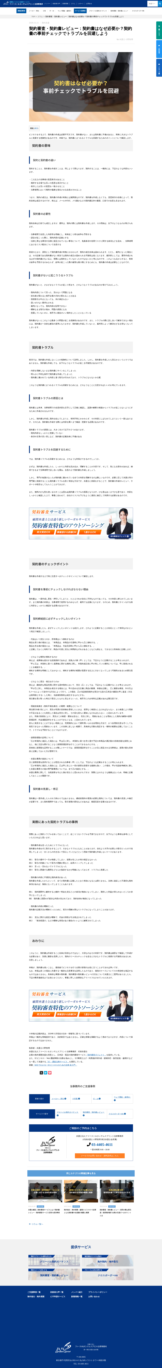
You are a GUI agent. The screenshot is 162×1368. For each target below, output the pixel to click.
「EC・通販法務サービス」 (57, 1062)
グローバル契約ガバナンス (98, 11)
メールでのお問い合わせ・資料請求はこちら (100, 1156)
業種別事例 (21, 11)
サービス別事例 (80, 11)
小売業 (76, 1099)
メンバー (47, 3)
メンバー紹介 (76, 1292)
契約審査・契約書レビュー (119, 11)
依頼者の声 (56, 3)
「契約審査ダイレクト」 (96, 1055)
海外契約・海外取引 (100, 1259)
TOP (33, 17)
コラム (73, 3)
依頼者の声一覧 (56, 1292)
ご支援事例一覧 (34, 1292)
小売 (44, 11)
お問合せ (89, 3)
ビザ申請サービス (57, 1297)
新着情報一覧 (76, 1297)
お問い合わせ (94, 1297)
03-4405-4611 (102, 1144)
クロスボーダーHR (138, 11)
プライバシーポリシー (97, 1292)
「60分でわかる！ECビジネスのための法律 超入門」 (55, 1065)
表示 (36, 128)
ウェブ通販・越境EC (64, 11)
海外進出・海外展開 (35, 1297)
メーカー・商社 (34, 11)
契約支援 (45, 23)
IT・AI (52, 11)
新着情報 (65, 3)
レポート (81, 3)
